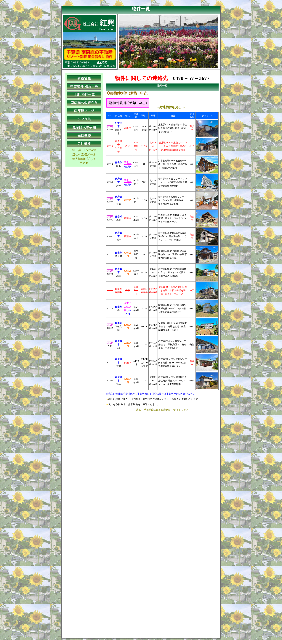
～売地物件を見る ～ (170, 107)
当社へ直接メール (84, 154)
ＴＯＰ (84, 163)
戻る (138, 409)
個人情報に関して (84, 158)
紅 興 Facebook (84, 150)
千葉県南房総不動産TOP (157, 409)
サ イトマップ (180, 409)
